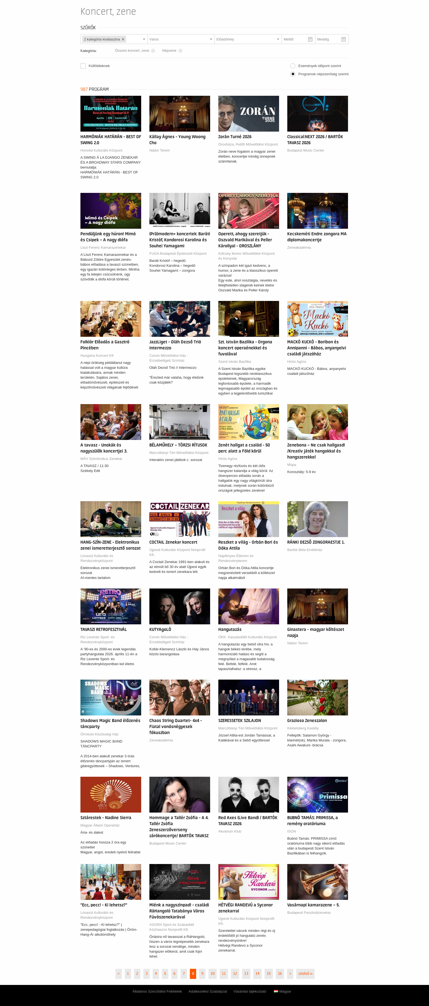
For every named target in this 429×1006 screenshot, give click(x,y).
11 (224, 974)
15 (269, 974)
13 (246, 974)
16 (280, 974)
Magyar (282, 991)
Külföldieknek (99, 66)
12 (235, 974)
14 (257, 974)
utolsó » (305, 974)
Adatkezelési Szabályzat (208, 991)
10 (213, 974)
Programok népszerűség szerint (323, 74)
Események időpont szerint (319, 66)
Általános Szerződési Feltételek (157, 991)
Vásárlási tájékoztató (249, 991)
